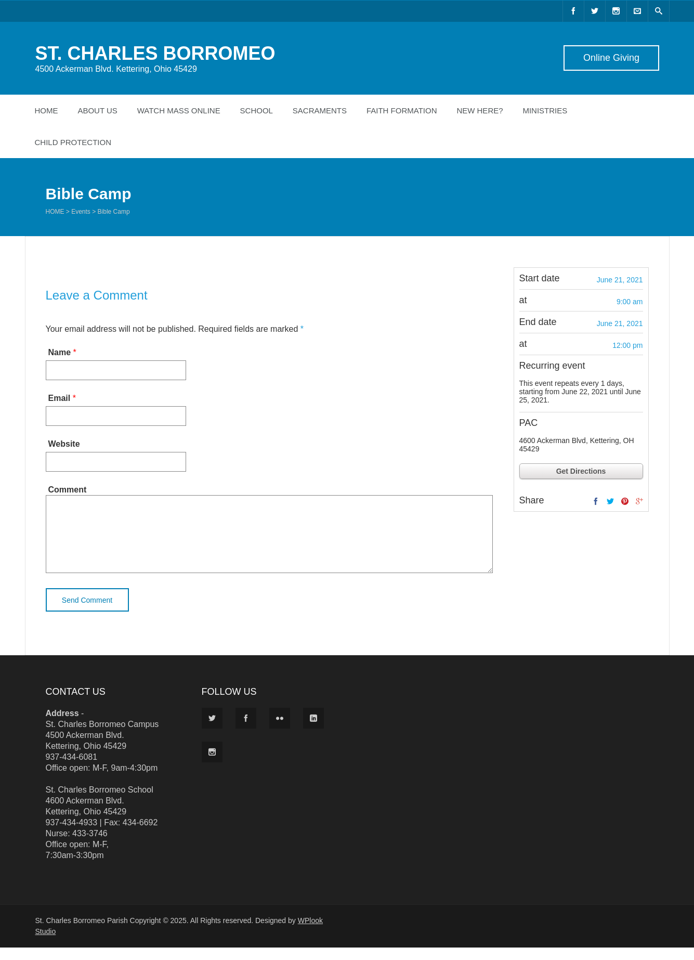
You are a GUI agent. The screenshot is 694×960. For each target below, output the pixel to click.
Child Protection (73, 142)
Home (46, 110)
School (256, 110)
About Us (97, 110)
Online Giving (611, 58)
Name (59, 352)
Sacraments (320, 110)
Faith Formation (401, 110)
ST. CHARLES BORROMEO (155, 53)
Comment (67, 489)
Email (59, 398)
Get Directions (581, 471)
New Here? (479, 110)
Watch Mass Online (178, 110)
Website (64, 443)
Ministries (544, 110)
